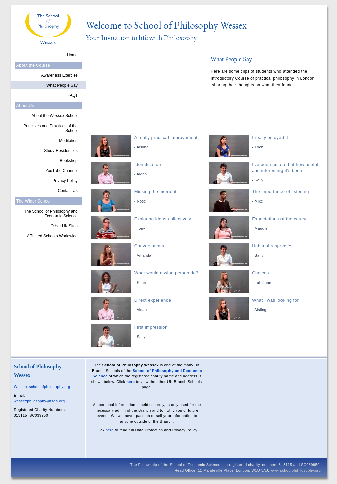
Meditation (68, 140)
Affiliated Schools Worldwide (52, 236)
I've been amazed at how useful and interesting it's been (267, 172)
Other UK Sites (64, 226)
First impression (149, 332)
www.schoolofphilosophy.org (295, 470)
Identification (149, 169)
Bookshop (68, 160)
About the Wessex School (55, 115)
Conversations (149, 250)
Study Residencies (60, 150)
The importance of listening (267, 196)
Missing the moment (149, 196)
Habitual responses (267, 250)
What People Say (62, 85)
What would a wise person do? (149, 278)
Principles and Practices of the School (50, 128)
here (130, 382)
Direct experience (149, 305)
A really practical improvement (149, 142)
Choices (267, 278)
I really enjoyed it (267, 142)
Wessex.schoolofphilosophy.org (42, 387)
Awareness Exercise (59, 75)
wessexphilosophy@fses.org (39, 401)
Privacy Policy (65, 180)
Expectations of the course (267, 223)
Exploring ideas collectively (149, 223)
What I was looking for (267, 305)
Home (72, 55)
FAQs (73, 95)
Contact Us (67, 190)
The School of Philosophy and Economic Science (50, 213)
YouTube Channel (62, 170)
